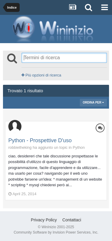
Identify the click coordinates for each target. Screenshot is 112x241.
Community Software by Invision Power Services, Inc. (56, 232)
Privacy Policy (44, 219)
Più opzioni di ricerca (41, 75)
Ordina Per (93, 102)
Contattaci (71, 219)
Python (79, 147)
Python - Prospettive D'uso (40, 140)
